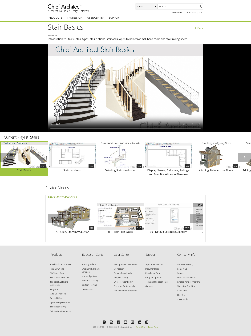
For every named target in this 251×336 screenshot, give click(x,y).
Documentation (152, 269)
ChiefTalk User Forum (123, 282)
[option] (24, 159)
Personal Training (90, 280)
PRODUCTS (55, 17)
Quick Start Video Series (62, 197)
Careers (180, 273)
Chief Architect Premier (60, 264)
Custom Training (89, 285)
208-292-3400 (98, 327)
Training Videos (89, 264)
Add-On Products (58, 293)
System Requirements (60, 302)
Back (198, 28)
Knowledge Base (89, 276)
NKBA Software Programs (125, 290)
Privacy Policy (153, 327)
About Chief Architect (186, 277)
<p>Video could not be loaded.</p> (125, 88)
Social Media (182, 299)
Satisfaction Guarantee (60, 311)
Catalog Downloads (123, 273)
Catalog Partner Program (188, 282)
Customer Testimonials (124, 286)
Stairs (34, 137)
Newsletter (182, 290)
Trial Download (57, 269)
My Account (177, 12)
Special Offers (56, 298)
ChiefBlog (181, 295)
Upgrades (54, 289)
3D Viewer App (57, 273)
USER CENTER (95, 17)
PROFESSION (74, 17)
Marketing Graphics (186, 286)
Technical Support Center (156, 282)
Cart (201, 12)
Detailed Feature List (59, 277)
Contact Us (191, 12)
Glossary (149, 286)
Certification (87, 289)
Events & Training (185, 264)
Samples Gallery (121, 277)
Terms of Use (140, 327)
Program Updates (153, 277)
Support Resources (154, 264)
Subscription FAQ (58, 306)
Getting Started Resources (125, 264)
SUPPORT (115, 17)
